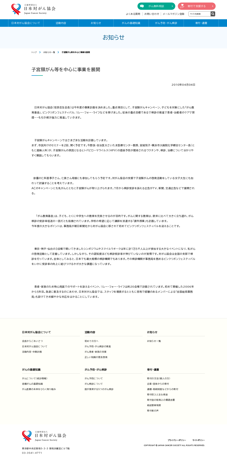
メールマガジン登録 (173, 14)
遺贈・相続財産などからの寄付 (162, 389)
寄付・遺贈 (201, 23)
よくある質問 (133, 14)
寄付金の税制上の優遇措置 (161, 400)
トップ (34, 52)
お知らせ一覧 (49, 52)
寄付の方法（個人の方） (158, 378)
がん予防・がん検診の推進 (98, 346)
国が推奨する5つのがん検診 (99, 389)
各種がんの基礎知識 (32, 384)
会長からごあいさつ (32, 341)
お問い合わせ (151, 14)
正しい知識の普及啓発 (96, 357)
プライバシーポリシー (177, 440)
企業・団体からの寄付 (158, 384)
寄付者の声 (153, 411)
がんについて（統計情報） (34, 378)
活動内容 (61, 23)
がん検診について (94, 384)
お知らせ (96, 23)
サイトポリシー (198, 440)
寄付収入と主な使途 (157, 394)
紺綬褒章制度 (154, 405)
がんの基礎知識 (131, 23)
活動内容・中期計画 (32, 352)
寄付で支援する (197, 6)
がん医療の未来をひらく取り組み (39, 389)
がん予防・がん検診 (166, 23)
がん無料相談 (156, 6)
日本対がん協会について (25, 23)
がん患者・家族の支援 (96, 352)
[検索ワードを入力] (200, 14)
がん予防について (94, 378)
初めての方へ (92, 341)
